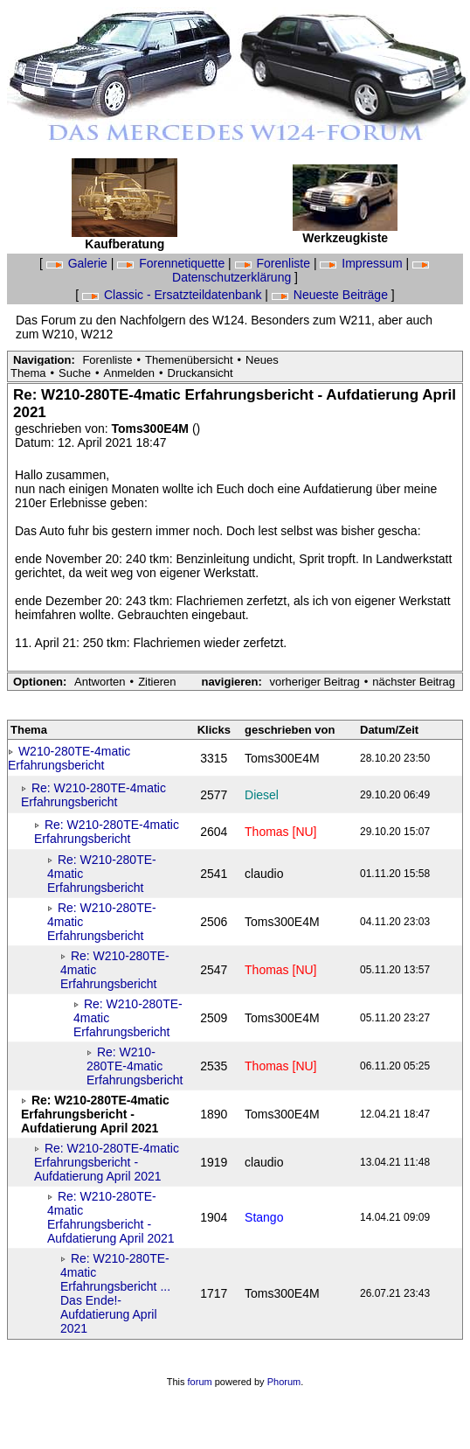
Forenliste (274, 263)
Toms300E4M (152, 428)
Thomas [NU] (280, 832)
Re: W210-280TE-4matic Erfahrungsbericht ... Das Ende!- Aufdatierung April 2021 (115, 1293)
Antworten (100, 681)
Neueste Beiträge (331, 295)
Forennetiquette (172, 263)
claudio (264, 874)
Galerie (78, 263)
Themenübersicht (188, 359)
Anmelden (129, 373)
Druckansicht (200, 373)
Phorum (284, 1381)
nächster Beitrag (413, 681)
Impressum (362, 263)
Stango (264, 1217)
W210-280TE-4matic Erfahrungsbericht (69, 758)
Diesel (262, 795)
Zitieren (157, 681)
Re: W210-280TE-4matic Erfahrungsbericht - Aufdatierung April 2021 (106, 1162)
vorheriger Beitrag (314, 681)
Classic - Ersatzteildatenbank (173, 295)
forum (200, 1381)
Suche (75, 373)
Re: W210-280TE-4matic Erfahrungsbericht (93, 795)
